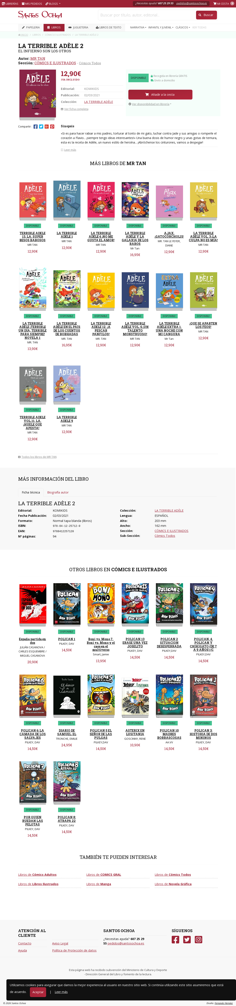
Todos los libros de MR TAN (37, 457)
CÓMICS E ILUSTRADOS (55, 62)
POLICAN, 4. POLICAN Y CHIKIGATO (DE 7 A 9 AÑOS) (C (203, 644)
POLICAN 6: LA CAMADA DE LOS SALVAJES (32, 734)
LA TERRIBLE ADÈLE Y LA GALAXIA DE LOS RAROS (135, 238)
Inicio (23, 34)
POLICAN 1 (66, 639)
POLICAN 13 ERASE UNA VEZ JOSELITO (135, 642)
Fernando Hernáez (224, 1003)
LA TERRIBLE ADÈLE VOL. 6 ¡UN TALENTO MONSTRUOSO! (135, 328)
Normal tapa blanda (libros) (72, 521)
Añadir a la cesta (159, 94)
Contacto (24, 943)
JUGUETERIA (78, 27)
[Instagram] (198, 939)
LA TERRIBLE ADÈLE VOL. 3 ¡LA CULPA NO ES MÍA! (203, 236)
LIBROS (54, 27)
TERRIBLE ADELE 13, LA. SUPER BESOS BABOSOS (32, 236)
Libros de (37, 875)
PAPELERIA (31, 27)
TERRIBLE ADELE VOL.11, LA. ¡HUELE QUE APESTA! (32, 422)
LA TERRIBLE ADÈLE (98, 102)
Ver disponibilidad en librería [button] (149, 104)
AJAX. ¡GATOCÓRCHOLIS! (169, 235)
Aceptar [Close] (38, 992)
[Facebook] (175, 939)
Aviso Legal (60, 943)
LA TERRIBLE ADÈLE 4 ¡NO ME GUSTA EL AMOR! (100, 236)
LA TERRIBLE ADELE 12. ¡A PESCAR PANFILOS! (101, 328)
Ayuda (22, 950)
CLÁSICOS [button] (182, 27)
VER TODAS (199, 27)
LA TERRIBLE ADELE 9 (67, 419)
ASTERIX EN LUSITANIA (135, 732)
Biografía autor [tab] (58, 492)
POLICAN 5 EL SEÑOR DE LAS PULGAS (101, 734)
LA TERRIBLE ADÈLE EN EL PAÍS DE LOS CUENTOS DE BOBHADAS (66, 328)
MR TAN (37, 58)
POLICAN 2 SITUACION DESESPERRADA (169, 642)
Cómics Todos (90, 63)
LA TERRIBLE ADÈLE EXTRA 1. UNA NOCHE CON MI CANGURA (169, 328)
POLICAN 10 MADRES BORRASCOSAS (169, 734)
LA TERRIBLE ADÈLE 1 (67, 235)
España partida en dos (32, 641)
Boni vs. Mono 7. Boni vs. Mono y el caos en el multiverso (101, 644)
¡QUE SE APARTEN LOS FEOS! (203, 325)
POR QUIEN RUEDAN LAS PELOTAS (32, 820)
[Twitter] (187, 939)
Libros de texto (108, 27)
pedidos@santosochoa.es (191, 3)
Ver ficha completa (74, 109)
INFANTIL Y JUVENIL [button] (160, 27)
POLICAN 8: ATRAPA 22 (67, 819)
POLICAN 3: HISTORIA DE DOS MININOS (203, 734)
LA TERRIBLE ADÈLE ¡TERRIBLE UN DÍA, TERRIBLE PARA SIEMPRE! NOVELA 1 (32, 330)
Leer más (61, 992)
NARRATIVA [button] (137, 27)
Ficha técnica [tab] (31, 492)
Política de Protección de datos (74, 950)
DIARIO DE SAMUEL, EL (66, 732)
